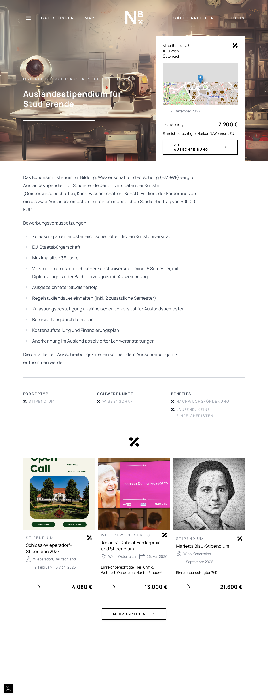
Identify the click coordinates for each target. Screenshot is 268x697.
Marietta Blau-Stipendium (202, 546)
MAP (90, 17)
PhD (214, 572)
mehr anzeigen (134, 614)
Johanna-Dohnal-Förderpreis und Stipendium (131, 545)
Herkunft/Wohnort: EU (215, 133)
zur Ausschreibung (200, 147)
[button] (200, 79)
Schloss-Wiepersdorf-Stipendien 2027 (49, 548)
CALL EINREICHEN (193, 17)
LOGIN (238, 17)
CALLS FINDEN (57, 17)
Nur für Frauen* (149, 572)
